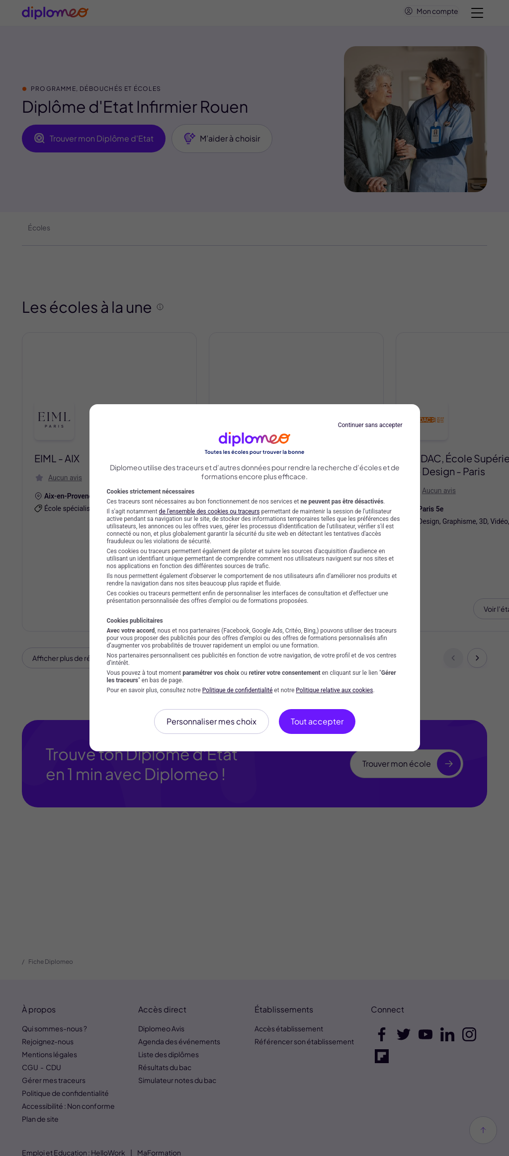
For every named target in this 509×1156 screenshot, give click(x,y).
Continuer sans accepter (370, 425)
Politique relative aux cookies (334, 690)
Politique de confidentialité (237, 690)
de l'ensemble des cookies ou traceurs (209, 511)
